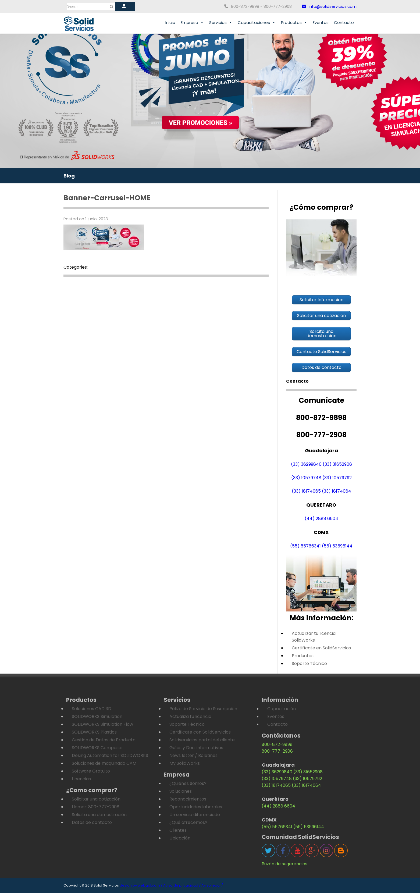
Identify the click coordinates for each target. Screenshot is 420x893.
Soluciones (180, 791)
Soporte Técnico (309, 663)
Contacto (344, 22)
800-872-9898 (277, 744)
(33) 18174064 (336, 491)
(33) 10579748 (306, 478)
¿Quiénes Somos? (188, 783)
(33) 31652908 (337, 464)
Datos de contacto (92, 822)
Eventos (321, 22)
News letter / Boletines (193, 755)
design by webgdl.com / (141, 885)
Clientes (178, 830)
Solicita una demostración (99, 815)
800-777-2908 (277, 751)
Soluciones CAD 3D (91, 709)
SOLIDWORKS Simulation (97, 716)
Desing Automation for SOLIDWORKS (110, 755)
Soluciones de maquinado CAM (104, 763)
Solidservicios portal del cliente (202, 740)
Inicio (170, 22)
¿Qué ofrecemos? (188, 822)
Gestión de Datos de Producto (104, 740)
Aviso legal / (212, 885)
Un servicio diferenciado (194, 815)
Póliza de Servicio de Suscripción (203, 709)
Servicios (220, 22)
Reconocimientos (187, 799)
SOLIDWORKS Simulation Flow (102, 724)
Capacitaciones (257, 22)
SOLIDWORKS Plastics (94, 732)
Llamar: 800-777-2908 (95, 807)
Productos (294, 22)
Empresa (192, 22)
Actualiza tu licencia (190, 716)
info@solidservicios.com (329, 6)
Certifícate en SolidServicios (321, 648)
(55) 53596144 (337, 546)
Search (72, 6)
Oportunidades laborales (195, 807)
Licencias (81, 779)
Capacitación (281, 709)
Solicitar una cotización (96, 799)
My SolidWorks (184, 763)
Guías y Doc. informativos (196, 748)
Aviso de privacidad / (182, 885)
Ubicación (179, 838)
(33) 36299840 (306, 464)
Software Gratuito (91, 771)
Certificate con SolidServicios (200, 732)
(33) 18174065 (306, 491)
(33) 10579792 (337, 478)
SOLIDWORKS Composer (97, 748)
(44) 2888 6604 (321, 518)
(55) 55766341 (305, 546)
